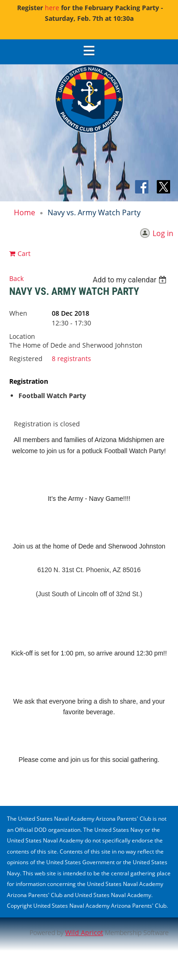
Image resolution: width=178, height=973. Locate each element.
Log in (163, 233)
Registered (26, 358)
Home (24, 212)
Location (22, 336)
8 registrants (71, 358)
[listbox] (130, 280)
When (18, 313)
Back (16, 278)
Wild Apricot (84, 932)
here (52, 7)
